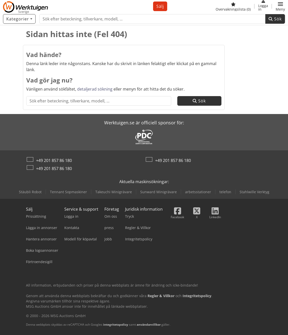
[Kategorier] (19, 19)
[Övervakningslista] (233, 6)
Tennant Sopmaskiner (68, 191)
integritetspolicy (115, 324)
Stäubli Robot (30, 191)
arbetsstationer (198, 191)
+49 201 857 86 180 (54, 160)
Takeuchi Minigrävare (113, 191)
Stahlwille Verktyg (254, 191)
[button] (280, 6)
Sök (275, 19)
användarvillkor (149, 324)
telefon (225, 191)
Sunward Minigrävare (158, 191)
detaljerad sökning (94, 89)
